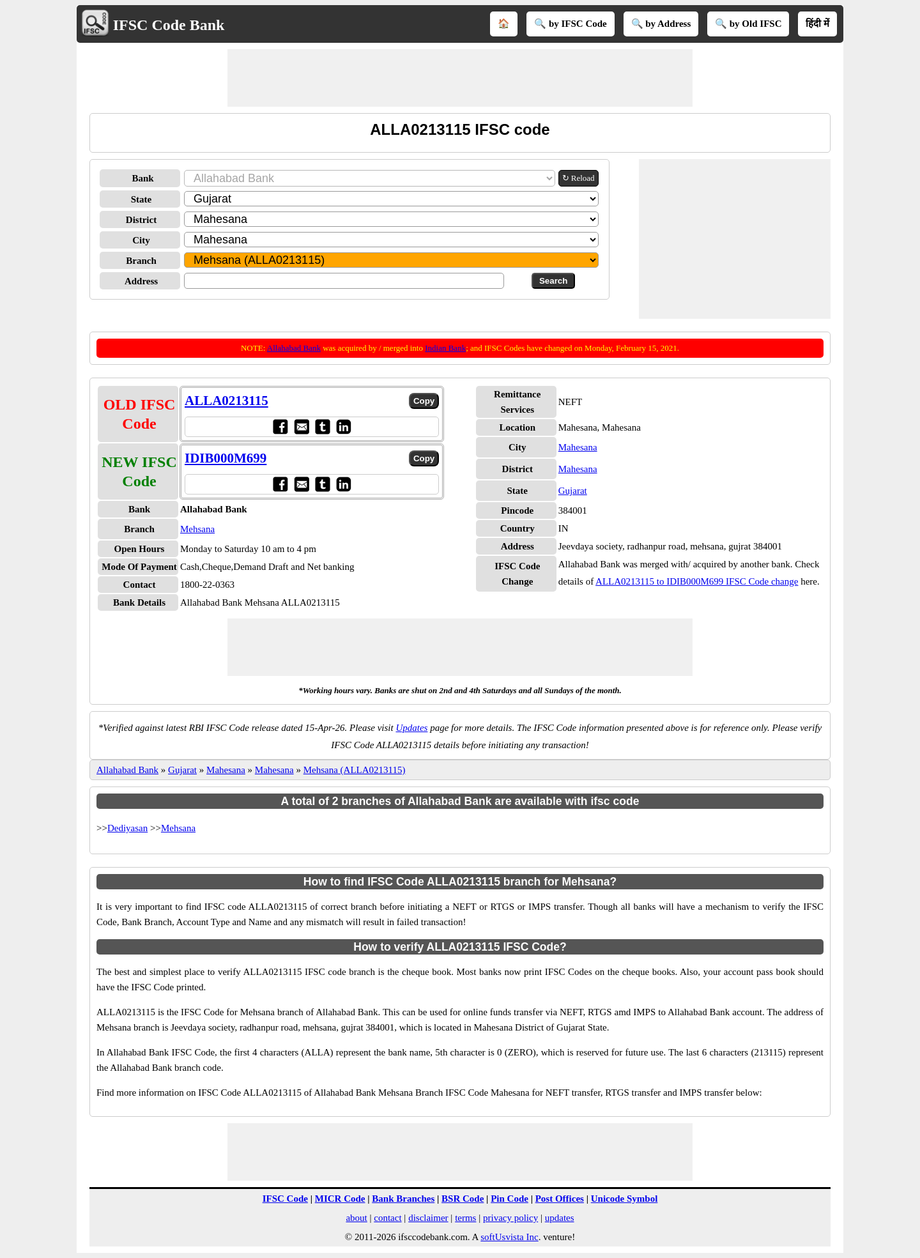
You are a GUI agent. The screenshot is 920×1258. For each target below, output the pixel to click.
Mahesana (577, 447)
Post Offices (559, 1198)
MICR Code (340, 1198)
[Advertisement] (460, 78)
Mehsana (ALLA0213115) (354, 770)
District (141, 220)
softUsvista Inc (509, 1237)
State (141, 199)
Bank (142, 178)
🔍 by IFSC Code (570, 24)
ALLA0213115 (226, 400)
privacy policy (510, 1218)
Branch (141, 261)
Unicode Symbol (624, 1198)
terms (465, 1218)
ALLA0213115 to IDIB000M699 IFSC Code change (696, 581)
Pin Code (509, 1198)
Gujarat (572, 491)
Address (141, 281)
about (356, 1218)
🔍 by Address (661, 24)
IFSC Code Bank (169, 25)
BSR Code (462, 1198)
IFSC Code (285, 1198)
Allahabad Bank (294, 348)
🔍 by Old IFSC (748, 24)
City (141, 240)
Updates (411, 728)
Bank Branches (403, 1198)
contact (387, 1218)
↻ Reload (578, 178)
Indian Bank (445, 348)
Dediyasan (127, 828)
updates (559, 1218)
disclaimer (428, 1218)
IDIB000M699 (225, 458)
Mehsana (197, 529)
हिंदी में (817, 24)
